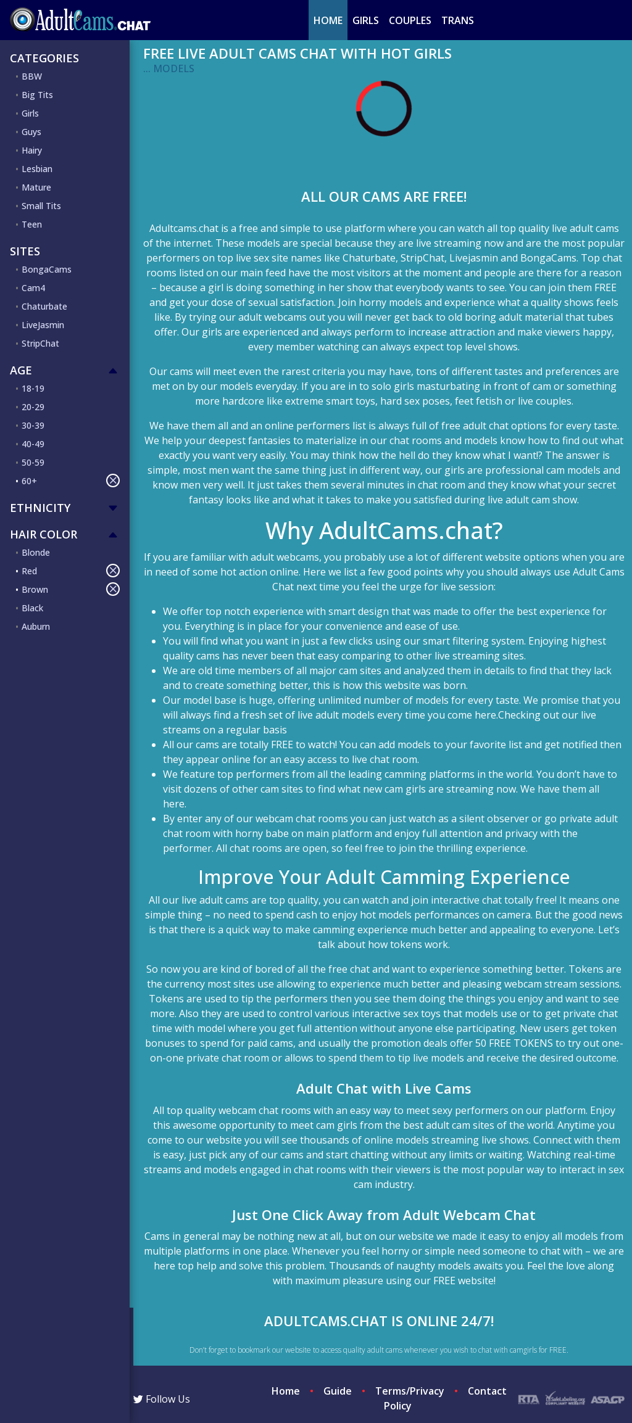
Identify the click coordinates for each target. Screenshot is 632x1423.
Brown (71, 589)
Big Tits (37, 95)
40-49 (33, 444)
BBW (32, 76)
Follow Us (161, 1399)
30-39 (33, 425)
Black (32, 608)
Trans (457, 20)
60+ (71, 480)
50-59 (33, 462)
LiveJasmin (43, 325)
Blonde (36, 552)
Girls (365, 20)
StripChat (40, 343)
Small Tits (41, 206)
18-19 (33, 388)
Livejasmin (473, 258)
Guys (31, 132)
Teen (32, 224)
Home (328, 20)
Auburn (36, 626)
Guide (337, 1391)
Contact (487, 1391)
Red (71, 570)
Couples (410, 20)
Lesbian (37, 169)
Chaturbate (44, 306)
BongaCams (47, 269)
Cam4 (33, 288)
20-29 (33, 407)
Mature (36, 187)
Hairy (32, 150)
